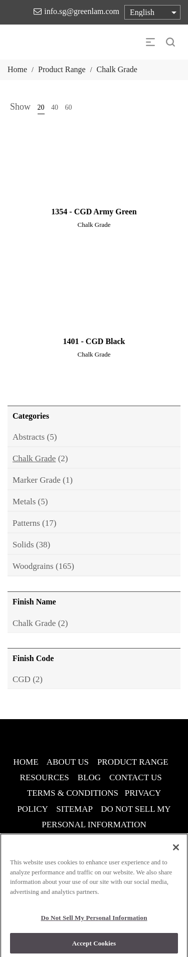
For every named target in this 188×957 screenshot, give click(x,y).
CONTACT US (135, 777)
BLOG (89, 777)
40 (54, 107)
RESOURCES (44, 777)
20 (41, 107)
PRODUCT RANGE (132, 762)
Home (17, 69)
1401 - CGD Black (94, 341)
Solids (23, 544)
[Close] (176, 850)
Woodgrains (33, 566)
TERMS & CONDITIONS (72, 793)
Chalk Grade (34, 458)
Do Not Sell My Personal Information (94, 920)
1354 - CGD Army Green (93, 211)
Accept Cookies (94, 946)
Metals (24, 501)
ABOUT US (68, 762)
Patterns (26, 523)
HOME (26, 762)
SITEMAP (74, 809)
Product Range (62, 69)
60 (68, 107)
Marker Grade (37, 480)
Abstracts (29, 437)
